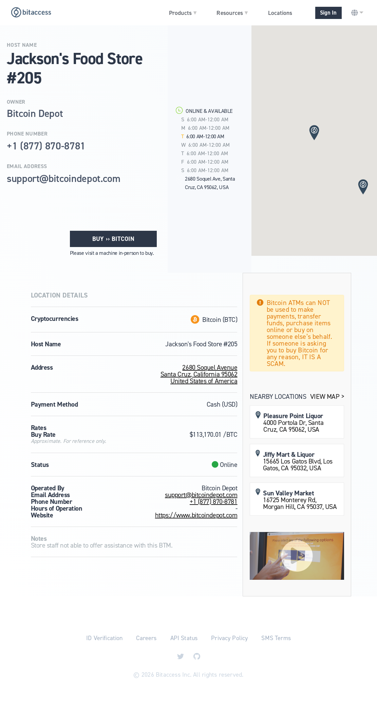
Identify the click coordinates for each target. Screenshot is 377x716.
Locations (280, 13)
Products (182, 12)
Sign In (328, 12)
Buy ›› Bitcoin (113, 239)
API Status (184, 638)
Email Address (27, 166)
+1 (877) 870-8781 (214, 501)
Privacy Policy (229, 638)
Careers (146, 638)
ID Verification (104, 638)
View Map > (327, 396)
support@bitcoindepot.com (201, 494)
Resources (232, 12)
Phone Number (27, 133)
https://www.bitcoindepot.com (196, 515)
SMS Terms (275, 638)
